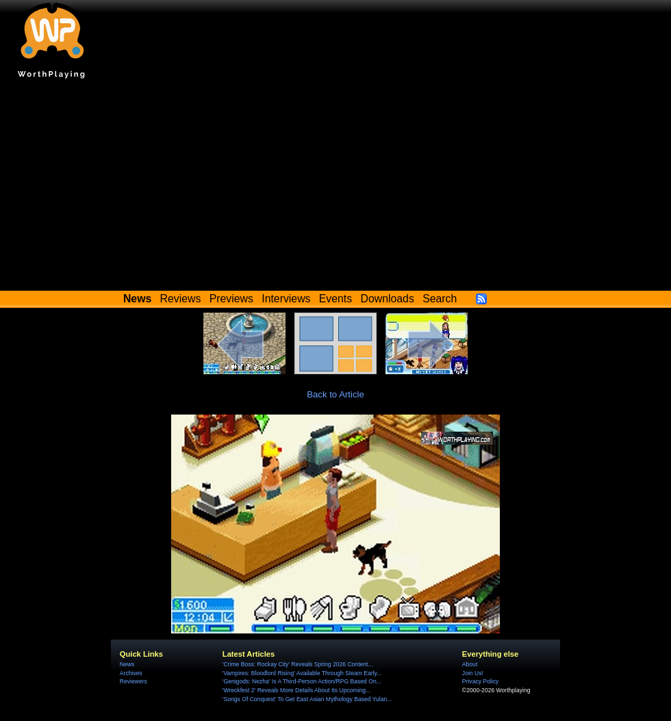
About (469, 664)
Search (439, 298)
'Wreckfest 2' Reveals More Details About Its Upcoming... (296, 690)
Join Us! (472, 673)
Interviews (286, 298)
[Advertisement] (335, 188)
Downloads (387, 298)
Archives (131, 673)
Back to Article (335, 394)
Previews (231, 298)
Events (335, 298)
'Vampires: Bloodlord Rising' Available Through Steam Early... (302, 673)
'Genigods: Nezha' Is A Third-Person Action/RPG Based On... (302, 681)
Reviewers (133, 681)
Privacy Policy (480, 681)
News (127, 664)
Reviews (180, 298)
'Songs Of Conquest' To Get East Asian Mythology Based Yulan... (307, 699)
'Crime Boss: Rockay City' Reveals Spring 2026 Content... (298, 664)
